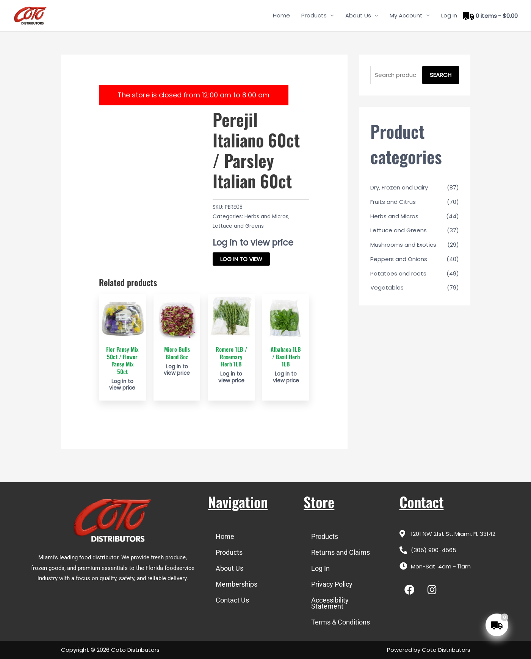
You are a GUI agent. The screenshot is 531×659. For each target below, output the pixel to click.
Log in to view (241, 259)
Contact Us (232, 600)
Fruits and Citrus (393, 202)
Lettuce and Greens (238, 226)
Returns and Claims (340, 552)
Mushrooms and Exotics (403, 245)
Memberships (236, 584)
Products (314, 15)
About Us (358, 15)
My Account (406, 15)
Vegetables (387, 287)
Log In (449, 15)
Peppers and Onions (398, 259)
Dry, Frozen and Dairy (399, 187)
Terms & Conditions (340, 622)
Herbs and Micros (266, 216)
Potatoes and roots (398, 273)
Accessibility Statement (330, 603)
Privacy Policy (331, 584)
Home (281, 15)
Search (440, 75)
